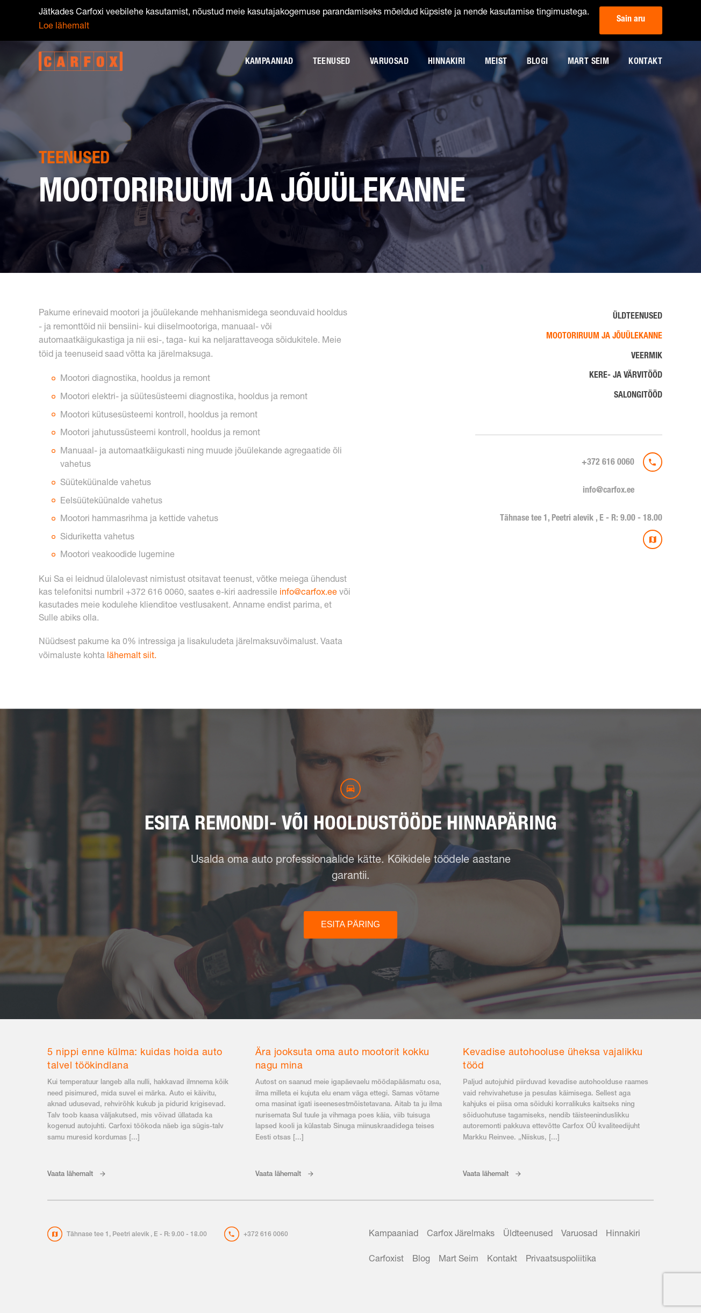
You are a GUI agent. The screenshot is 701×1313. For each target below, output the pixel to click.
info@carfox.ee (608, 491)
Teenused (331, 62)
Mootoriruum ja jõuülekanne (604, 337)
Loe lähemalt (64, 27)
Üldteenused (637, 317)
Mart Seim (589, 62)
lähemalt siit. (131, 656)
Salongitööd (638, 396)
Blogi (537, 62)
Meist (496, 62)
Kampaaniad (269, 62)
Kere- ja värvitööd (625, 376)
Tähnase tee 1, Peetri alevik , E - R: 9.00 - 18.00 (581, 519)
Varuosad (389, 62)
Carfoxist (386, 1260)
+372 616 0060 (608, 463)
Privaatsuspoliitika (561, 1260)
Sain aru (631, 20)
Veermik (646, 356)
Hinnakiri (447, 62)
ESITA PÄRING (350, 924)
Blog (421, 1260)
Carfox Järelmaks (461, 1234)
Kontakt (645, 62)
